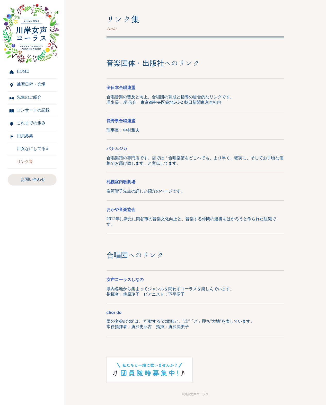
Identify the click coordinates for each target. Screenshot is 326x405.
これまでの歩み (31, 123)
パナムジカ (117, 148)
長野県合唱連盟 (121, 121)
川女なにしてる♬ (33, 148)
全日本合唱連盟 (121, 87)
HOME (23, 71)
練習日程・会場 (31, 84)
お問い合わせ (33, 179)
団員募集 (25, 136)
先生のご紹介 (29, 97)
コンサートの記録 (33, 110)
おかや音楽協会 (121, 209)
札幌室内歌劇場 (121, 182)
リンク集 (25, 161)
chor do (114, 312)
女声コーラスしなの (125, 279)
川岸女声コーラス (29, 33)
